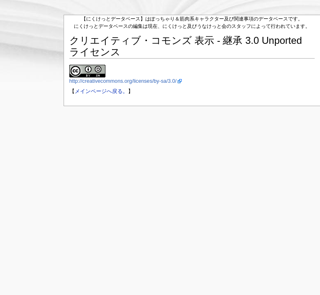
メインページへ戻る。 (101, 91)
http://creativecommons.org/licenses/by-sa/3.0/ (123, 81)
